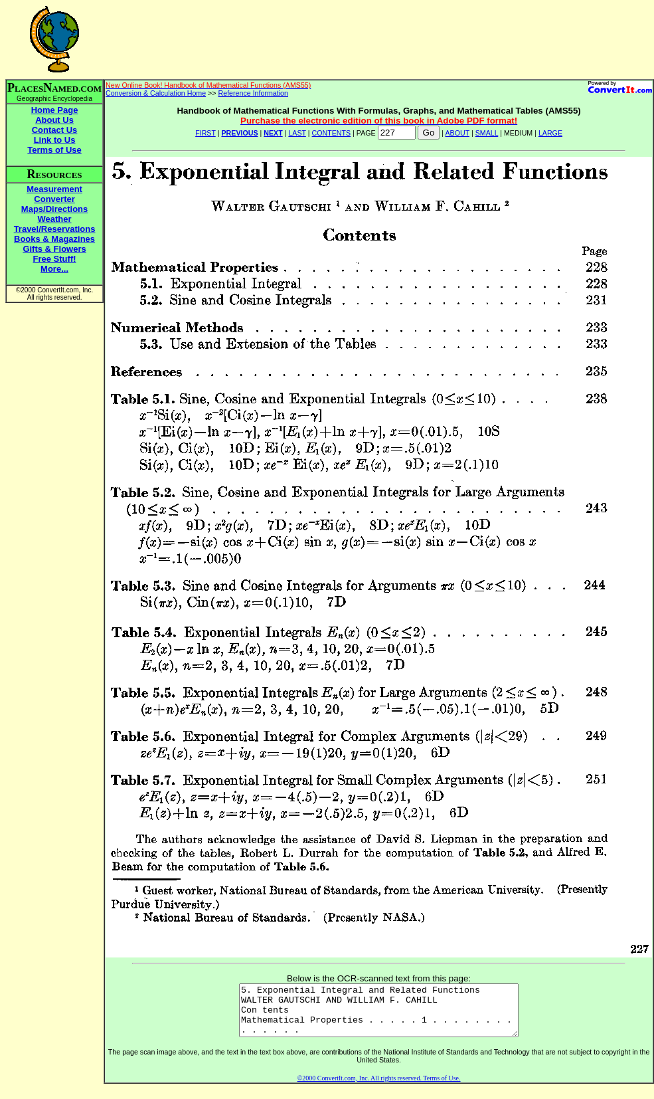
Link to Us (55, 140)
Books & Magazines (54, 239)
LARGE (550, 133)
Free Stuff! (54, 259)
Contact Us (55, 130)
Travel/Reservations (55, 229)
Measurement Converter (54, 194)
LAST (296, 133)
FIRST (205, 133)
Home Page (54, 110)
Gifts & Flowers (54, 249)
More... (54, 269)
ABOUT (458, 133)
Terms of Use (54, 150)
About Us (54, 120)
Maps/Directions (54, 209)
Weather (55, 219)
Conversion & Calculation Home (156, 93)
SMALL (487, 133)
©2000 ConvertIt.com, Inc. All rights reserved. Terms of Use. (379, 1088)
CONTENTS (331, 133)
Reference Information (253, 93)
